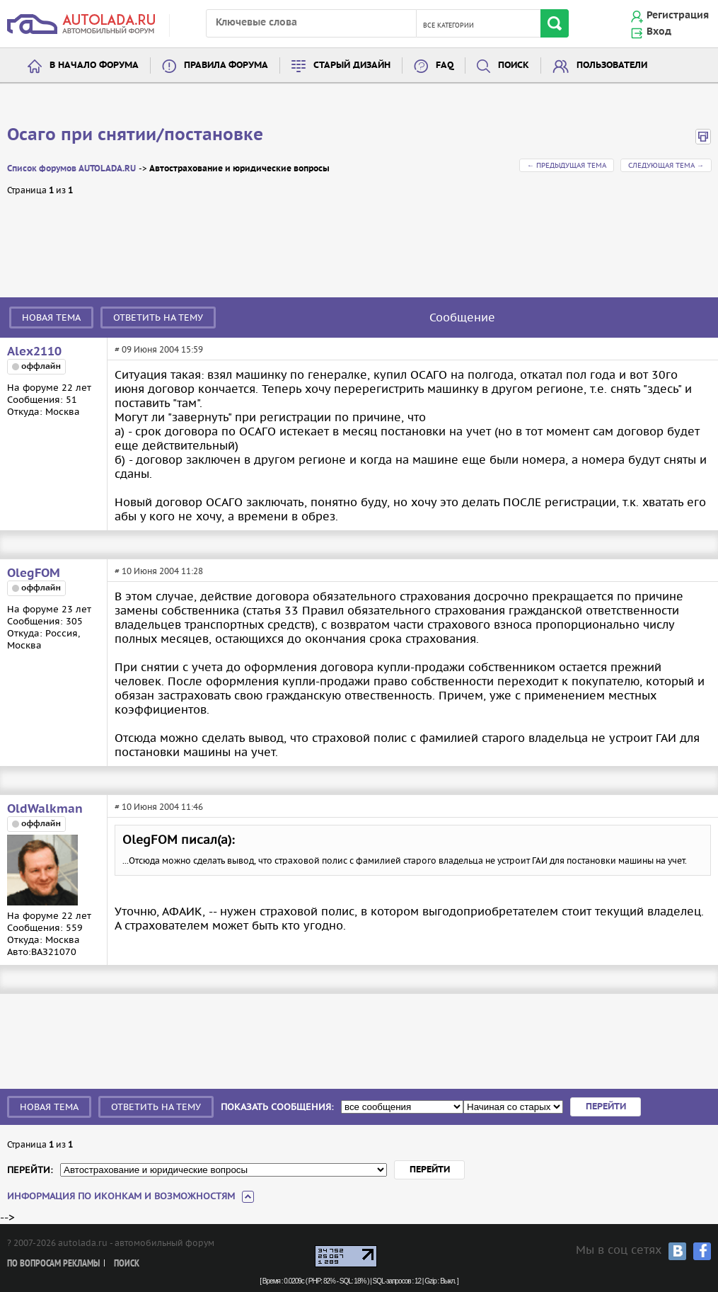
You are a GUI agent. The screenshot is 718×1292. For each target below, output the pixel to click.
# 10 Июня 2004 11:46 (159, 806)
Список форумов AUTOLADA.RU (71, 169)
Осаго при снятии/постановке (135, 135)
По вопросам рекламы (53, 1264)
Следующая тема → (666, 165)
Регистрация (678, 15)
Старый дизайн (351, 65)
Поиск (513, 65)
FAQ (444, 65)
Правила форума (226, 65)
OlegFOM (33, 573)
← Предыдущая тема (566, 165)
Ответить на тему (158, 317)
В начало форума (94, 65)
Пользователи (612, 65)
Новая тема (51, 317)
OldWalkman (45, 809)
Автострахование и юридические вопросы (239, 169)
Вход (659, 32)
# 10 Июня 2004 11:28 (159, 571)
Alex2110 (34, 352)
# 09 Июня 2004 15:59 (159, 349)
